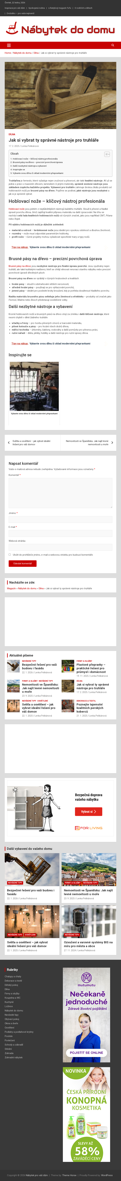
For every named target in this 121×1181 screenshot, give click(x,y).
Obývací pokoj (12, 1019)
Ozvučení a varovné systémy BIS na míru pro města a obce (88, 944)
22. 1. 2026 (27, 672)
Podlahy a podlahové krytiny (19, 1031)
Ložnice (9, 1006)
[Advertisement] (60, 622)
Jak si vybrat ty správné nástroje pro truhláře (93, 686)
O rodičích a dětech (83, 8)
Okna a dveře (11, 1023)
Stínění (8, 1049)
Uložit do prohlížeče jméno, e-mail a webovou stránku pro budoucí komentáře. (53, 554)
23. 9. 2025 (27, 696)
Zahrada (9, 1053)
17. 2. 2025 (14, 146)
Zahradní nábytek (14, 1057)
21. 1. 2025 (82, 715)
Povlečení (10, 1040)
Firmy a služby (84, 661)
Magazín (11, 588)
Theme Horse (69, 1175)
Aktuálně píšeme (21, 655)
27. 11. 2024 (70, 950)
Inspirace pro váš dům (15, 8)
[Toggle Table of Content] (105, 154)
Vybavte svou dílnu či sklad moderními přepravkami (38, 173)
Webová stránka (17, 540)
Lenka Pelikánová (30, 146)
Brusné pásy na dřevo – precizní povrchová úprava (38, 162)
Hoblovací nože (17, 209)
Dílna (12, 134)
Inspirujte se (19, 169)
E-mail (13, 527)
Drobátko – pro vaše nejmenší (20, 13)
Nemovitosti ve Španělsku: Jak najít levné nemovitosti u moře (87, 443)
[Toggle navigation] (9, 45)
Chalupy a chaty (13, 976)
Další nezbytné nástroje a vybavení (30, 166)
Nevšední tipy (29, 661)
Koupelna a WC (12, 997)
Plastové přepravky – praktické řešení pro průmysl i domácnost (91, 668)
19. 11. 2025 (83, 676)
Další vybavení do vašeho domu (29, 849)
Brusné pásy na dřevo (20, 266)
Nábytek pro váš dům (37, 1175)
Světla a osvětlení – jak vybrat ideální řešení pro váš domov (31, 443)
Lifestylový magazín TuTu (59, 8)
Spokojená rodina (37, 8)
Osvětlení (42, 701)
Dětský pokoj (11, 985)
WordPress (107, 1175)
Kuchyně (9, 1002)
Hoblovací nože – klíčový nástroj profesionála (35, 158)
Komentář (15, 475)
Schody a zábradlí (14, 1044)
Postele (9, 1036)
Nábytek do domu (27, 588)
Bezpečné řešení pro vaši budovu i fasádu (39, 666)
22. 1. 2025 (27, 715)
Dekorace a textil (86, 701)
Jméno (13, 513)
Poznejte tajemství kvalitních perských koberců (90, 708)
